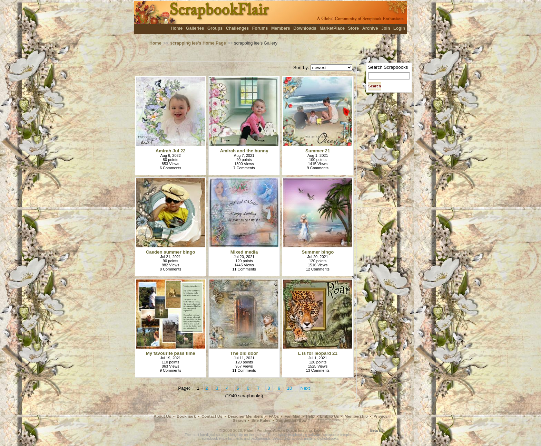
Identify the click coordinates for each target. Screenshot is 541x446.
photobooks (329, 438)
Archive (370, 28)
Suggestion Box (291, 420)
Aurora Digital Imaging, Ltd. (297, 430)
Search (239, 420)
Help (310, 416)
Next (305, 388)
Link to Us (329, 416)
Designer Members (245, 416)
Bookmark (186, 416)
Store (353, 28)
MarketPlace (332, 28)
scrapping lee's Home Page (198, 43)
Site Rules (261, 420)
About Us (162, 416)
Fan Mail (293, 416)
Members (280, 28)
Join (385, 28)
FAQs (274, 416)
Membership (356, 416)
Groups (215, 28)
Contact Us (211, 416)
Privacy (380, 416)
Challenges (237, 28)
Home (177, 28)
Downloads (304, 28)
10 (289, 388)
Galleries (195, 28)
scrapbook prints (300, 438)
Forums (260, 28)
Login (399, 28)
